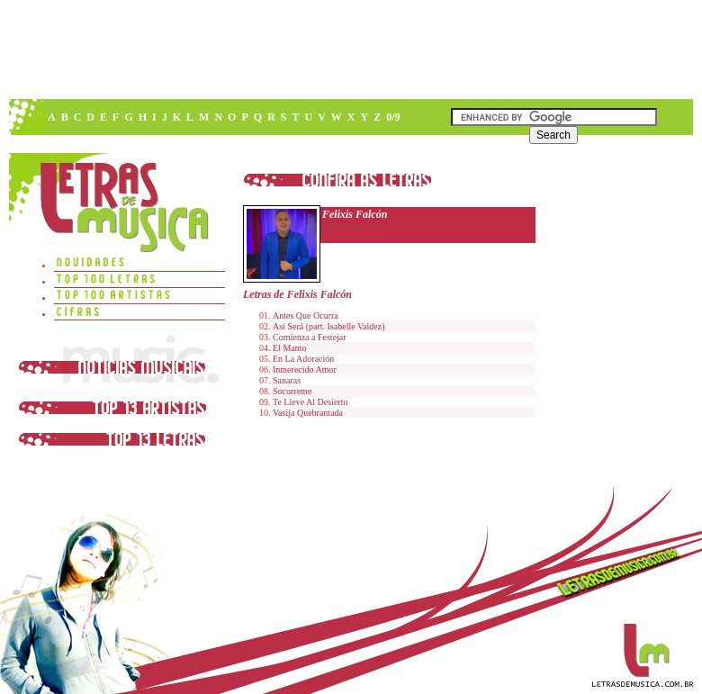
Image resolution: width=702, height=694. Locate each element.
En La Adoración (303, 359)
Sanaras (287, 380)
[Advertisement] (350, 49)
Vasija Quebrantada (308, 413)
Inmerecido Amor (305, 369)
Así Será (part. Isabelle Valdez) (329, 326)
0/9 (393, 117)
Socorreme (292, 391)
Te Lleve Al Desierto (310, 402)
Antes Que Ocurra (305, 315)
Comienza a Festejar (309, 337)
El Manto (290, 348)
